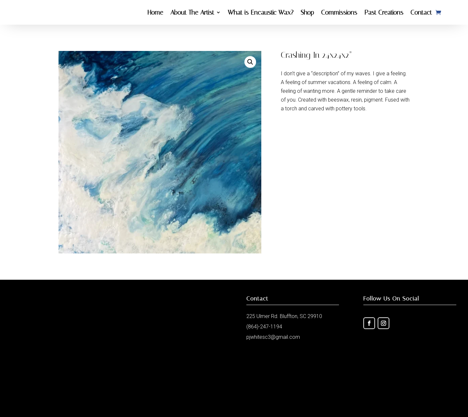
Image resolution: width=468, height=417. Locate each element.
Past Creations (383, 12)
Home (155, 12)
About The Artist (192, 12)
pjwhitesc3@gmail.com (273, 337)
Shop (307, 12)
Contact (421, 12)
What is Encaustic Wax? (260, 12)
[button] (250, 62)
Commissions (339, 12)
